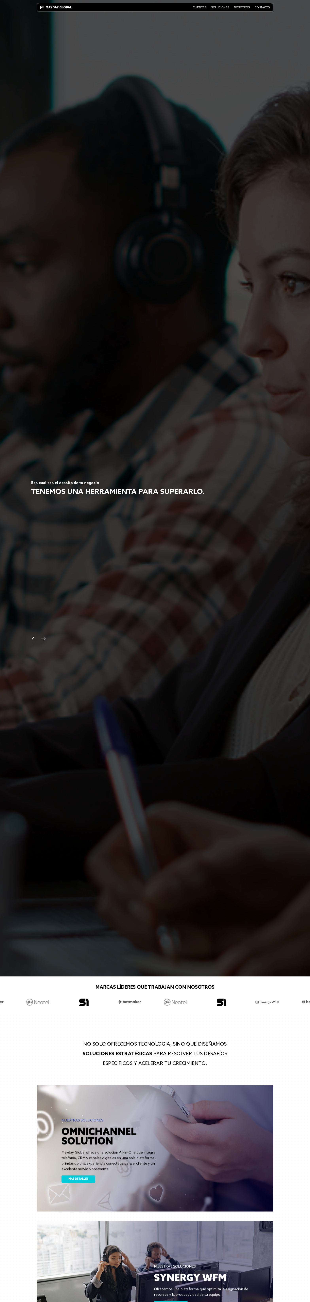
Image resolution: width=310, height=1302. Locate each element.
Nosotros (242, 7)
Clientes (199, 7)
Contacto (262, 7)
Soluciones (220, 7)
